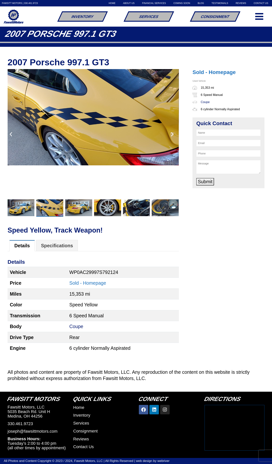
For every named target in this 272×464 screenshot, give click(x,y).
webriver (163, 461)
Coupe (76, 326)
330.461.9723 (31, 3)
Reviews (241, 3)
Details (22, 245)
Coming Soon (181, 3)
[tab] (22, 245)
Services (148, 17)
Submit (205, 181)
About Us (128, 3)
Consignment (215, 17)
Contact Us (261, 3)
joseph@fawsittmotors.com (32, 431)
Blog (201, 3)
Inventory (82, 17)
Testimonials (220, 3)
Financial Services (154, 3)
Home (112, 3)
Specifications (57, 245)
